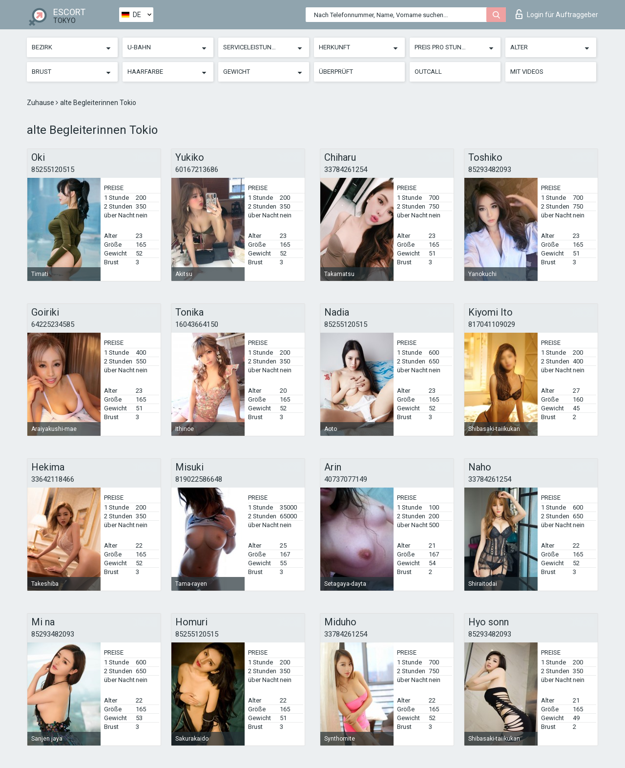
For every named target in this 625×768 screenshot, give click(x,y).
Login (557, 14)
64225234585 (52, 324)
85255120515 (52, 169)
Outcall (428, 71)
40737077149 (345, 479)
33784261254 (345, 169)
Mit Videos (526, 71)
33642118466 (52, 479)
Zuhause (41, 103)
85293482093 (489, 169)
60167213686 (196, 169)
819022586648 (198, 479)
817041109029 (491, 324)
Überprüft (336, 71)
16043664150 (196, 324)
